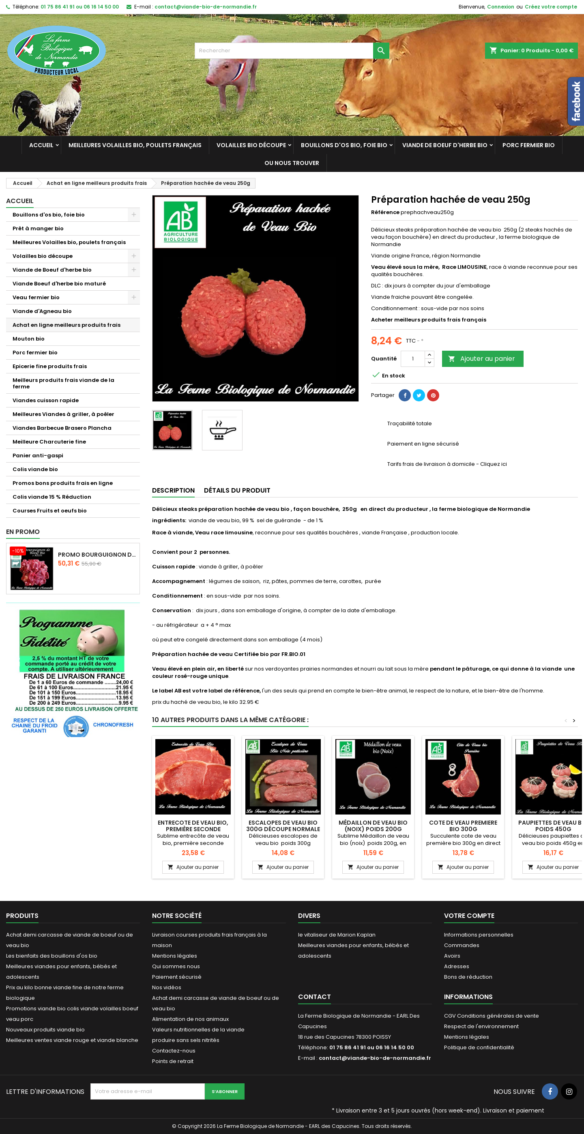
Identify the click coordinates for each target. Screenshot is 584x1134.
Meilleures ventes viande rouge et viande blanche (72, 1040)
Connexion (500, 6)
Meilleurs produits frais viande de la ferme (63, 383)
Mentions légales (174, 956)
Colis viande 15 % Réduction (52, 497)
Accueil (41, 145)
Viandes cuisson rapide (46, 400)
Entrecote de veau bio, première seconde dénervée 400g (193, 829)
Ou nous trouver (291, 163)
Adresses (456, 966)
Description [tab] (173, 490)
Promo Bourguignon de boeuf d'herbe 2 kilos (97, 554)
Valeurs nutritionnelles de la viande (198, 1029)
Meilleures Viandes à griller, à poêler (63, 414)
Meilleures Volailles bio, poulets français (135, 145)
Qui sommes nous (176, 966)
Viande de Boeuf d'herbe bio (444, 145)
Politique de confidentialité (479, 1047)
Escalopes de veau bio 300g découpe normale (283, 826)
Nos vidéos (166, 987)
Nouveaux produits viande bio (45, 1029)
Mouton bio (29, 339)
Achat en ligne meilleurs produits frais (66, 325)
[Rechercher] (292, 51)
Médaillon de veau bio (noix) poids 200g (373, 826)
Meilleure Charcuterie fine (49, 442)
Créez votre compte (551, 6)
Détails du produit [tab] (237, 490)
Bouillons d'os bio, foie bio (344, 145)
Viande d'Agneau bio (42, 311)
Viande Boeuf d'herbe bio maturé (59, 283)
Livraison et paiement (513, 1110)
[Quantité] (413, 359)
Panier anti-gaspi (38, 455)
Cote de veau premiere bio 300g (463, 826)
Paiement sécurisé (177, 977)
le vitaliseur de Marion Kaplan (337, 935)
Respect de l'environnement (481, 1026)
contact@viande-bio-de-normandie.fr (206, 6)
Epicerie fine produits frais (50, 366)
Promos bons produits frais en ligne (63, 483)
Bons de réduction (468, 977)
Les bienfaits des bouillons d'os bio (51, 956)
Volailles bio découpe (251, 145)
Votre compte (469, 915)
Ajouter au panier (481, 358)
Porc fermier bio (528, 145)
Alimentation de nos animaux (190, 1019)
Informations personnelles (478, 935)
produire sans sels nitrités (185, 1040)
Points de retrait (172, 1061)
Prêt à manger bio (38, 228)
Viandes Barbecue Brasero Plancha (62, 428)
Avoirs (452, 956)
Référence (385, 212)
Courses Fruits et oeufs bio (50, 510)
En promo (23, 531)
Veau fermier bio (36, 297)
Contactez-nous (173, 1051)
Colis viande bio (35, 469)
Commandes (461, 945)
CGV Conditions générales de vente (491, 1016)
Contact (314, 996)
